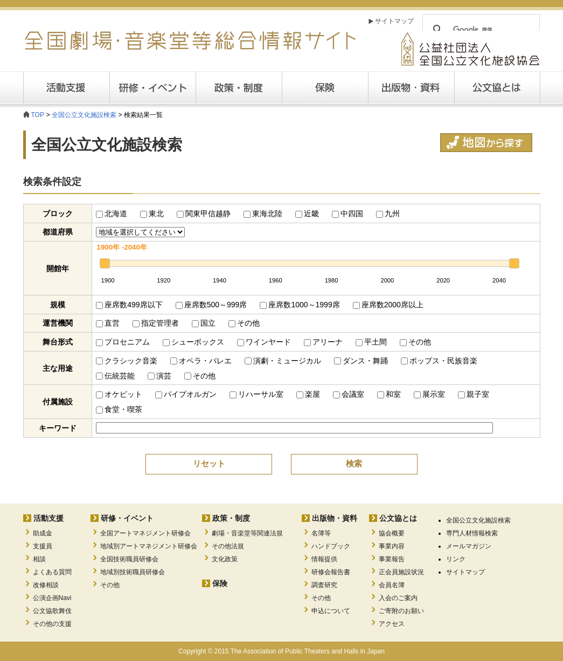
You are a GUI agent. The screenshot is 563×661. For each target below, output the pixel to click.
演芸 (159, 375)
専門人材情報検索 (472, 533)
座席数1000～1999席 (299, 304)
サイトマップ (394, 21)
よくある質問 (52, 572)
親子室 (473, 394)
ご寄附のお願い (401, 611)
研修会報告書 (330, 572)
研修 (152, 88)
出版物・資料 (334, 518)
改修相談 (46, 585)
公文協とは (398, 518)
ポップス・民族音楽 (439, 360)
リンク (455, 559)
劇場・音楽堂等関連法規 (247, 533)
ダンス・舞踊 (361, 360)
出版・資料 (411, 88)
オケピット (119, 394)
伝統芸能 (115, 375)
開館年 (57, 268)
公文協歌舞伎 (52, 611)
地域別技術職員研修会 (132, 572)
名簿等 (321, 533)
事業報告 (392, 559)
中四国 (347, 213)
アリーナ (323, 342)
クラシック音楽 (126, 360)
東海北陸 (263, 213)
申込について (330, 611)
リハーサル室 (256, 394)
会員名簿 (392, 585)
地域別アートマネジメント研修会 (148, 546)
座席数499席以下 (129, 304)
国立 (204, 323)
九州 (388, 213)
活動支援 (66, 88)
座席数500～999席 (211, 304)
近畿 (307, 213)
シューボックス (193, 342)
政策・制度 (239, 88)
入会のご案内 (398, 598)
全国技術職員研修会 (129, 559)
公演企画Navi (52, 598)
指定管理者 (156, 323)
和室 (389, 394)
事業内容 (392, 546)
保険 (325, 88)
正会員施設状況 (401, 572)
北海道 (111, 213)
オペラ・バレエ (201, 360)
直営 (108, 323)
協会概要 (392, 533)
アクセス (392, 624)
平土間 (371, 342)
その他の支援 (52, 624)
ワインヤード (264, 342)
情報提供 (324, 559)
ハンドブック (330, 546)
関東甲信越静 (204, 213)
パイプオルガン (186, 394)
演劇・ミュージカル (283, 360)
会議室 (348, 394)
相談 (39, 559)
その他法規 (228, 546)
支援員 (42, 546)
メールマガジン (468, 546)
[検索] (479, 29)
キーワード (58, 428)
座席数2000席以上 (388, 304)
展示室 (429, 394)
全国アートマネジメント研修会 (145, 533)
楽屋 (308, 394)
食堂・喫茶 (119, 409)
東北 (152, 213)
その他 (244, 323)
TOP (37, 115)
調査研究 (324, 585)
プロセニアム (123, 342)
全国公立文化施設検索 (84, 115)
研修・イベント (127, 518)
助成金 (42, 533)
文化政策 (225, 559)
